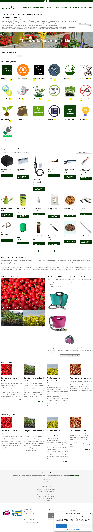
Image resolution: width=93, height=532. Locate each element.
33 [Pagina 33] (60, 251)
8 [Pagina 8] (50, 251)
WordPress (25, 527)
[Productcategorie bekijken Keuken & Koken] (86, 72)
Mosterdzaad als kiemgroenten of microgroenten (53, 380)
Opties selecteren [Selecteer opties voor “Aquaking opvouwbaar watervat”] (23, 243)
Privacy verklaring (76, 529)
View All (43, 326)
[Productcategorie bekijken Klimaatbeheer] (7, 92)
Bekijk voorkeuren (85, 526)
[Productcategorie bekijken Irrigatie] (70, 72)
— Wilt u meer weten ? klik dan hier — (69, 355)
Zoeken (89, 25)
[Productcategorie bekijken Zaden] (7, 133)
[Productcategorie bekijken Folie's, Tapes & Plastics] (39, 72)
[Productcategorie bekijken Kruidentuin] (39, 92)
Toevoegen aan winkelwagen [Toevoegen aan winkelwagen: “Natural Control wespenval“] (22, 216)
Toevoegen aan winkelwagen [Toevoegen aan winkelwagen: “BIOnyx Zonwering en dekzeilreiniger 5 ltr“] (53, 216)
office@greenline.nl (75, 475)
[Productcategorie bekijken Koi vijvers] (23, 92)
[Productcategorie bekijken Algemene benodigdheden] (7, 72)
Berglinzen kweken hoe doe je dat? (35, 379)
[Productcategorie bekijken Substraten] (23, 113)
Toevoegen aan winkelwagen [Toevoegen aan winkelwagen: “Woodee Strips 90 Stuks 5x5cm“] (38, 243)
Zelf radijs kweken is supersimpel (9, 379)
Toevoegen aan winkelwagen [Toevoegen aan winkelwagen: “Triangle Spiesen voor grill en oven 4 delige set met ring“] (85, 178)
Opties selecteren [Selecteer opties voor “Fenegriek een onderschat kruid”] (70, 215)
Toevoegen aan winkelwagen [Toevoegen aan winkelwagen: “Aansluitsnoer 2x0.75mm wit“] (6, 240)
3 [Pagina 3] (37, 251)
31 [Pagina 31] (55, 251)
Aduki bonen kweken (78, 378)
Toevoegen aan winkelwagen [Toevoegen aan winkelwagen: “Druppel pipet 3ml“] (85, 242)
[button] (90, 513)
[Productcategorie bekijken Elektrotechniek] (23, 72)
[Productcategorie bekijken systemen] (54, 113)
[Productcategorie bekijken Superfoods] (39, 113)
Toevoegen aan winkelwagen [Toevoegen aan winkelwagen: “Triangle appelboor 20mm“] (53, 243)
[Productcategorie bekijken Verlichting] (86, 113)
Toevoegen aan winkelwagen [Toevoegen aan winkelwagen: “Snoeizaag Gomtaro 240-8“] (69, 177)
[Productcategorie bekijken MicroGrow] (70, 92)
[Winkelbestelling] (84, 152)
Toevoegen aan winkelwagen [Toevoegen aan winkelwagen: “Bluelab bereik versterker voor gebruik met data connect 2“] (38, 189)
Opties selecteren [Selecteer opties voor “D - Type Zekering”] (39, 214)
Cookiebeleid (69, 529)
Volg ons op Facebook (54, 507)
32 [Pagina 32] (58, 251)
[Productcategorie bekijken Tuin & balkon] (70, 113)
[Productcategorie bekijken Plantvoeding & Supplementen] (7, 113)
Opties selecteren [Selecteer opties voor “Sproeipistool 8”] (86, 214)
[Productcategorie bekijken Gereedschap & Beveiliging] (54, 72)
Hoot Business (16, 527)
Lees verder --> (18, 399)
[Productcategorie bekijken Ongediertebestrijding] (86, 93)
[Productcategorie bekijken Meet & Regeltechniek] (54, 93)
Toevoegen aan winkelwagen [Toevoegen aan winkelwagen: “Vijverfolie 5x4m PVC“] (6, 175)
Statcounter (3, 531)
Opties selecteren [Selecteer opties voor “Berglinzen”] (70, 241)
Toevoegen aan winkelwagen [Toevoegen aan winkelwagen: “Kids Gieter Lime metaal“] (6, 215)
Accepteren (61, 526)
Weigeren (73, 526)
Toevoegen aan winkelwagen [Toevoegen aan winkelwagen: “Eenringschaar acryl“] (53, 175)
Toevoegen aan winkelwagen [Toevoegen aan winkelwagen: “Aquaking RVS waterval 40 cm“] (22, 177)
